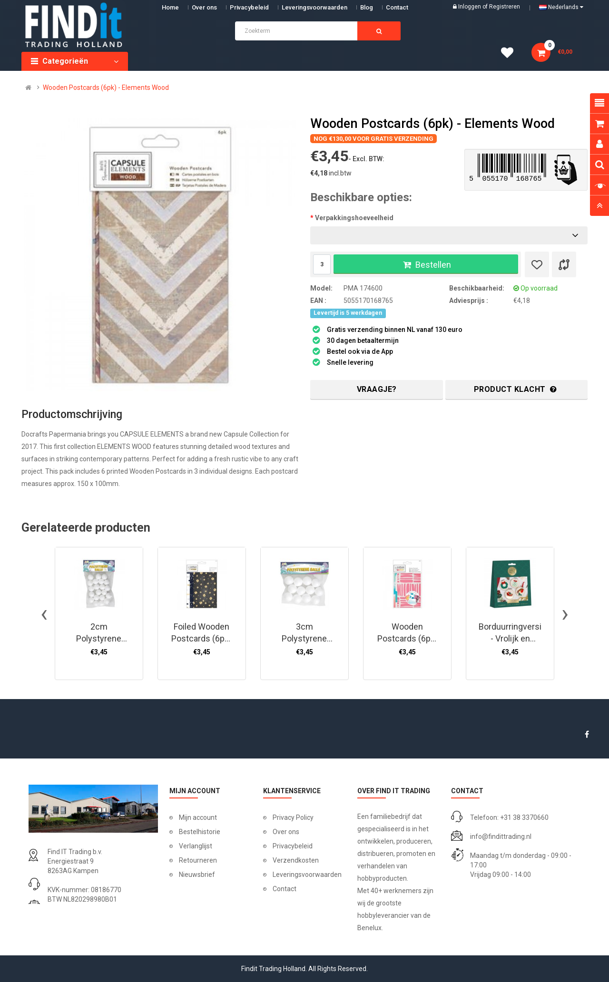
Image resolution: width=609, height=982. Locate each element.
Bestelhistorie (199, 832)
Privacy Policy (293, 817)
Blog (366, 7)
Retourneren (198, 860)
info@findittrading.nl (500, 836)
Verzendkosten (296, 860)
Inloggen (470, 6)
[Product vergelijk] (564, 264)
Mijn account (198, 817)
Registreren (504, 6)
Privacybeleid (249, 7)
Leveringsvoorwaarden (314, 7)
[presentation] (44, 613)
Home (170, 7)
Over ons (204, 7)
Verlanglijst (195, 846)
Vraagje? (377, 389)
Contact (284, 889)
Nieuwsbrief (197, 874)
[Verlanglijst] (537, 264)
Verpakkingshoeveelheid (354, 218)
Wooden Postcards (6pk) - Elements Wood (106, 87)
